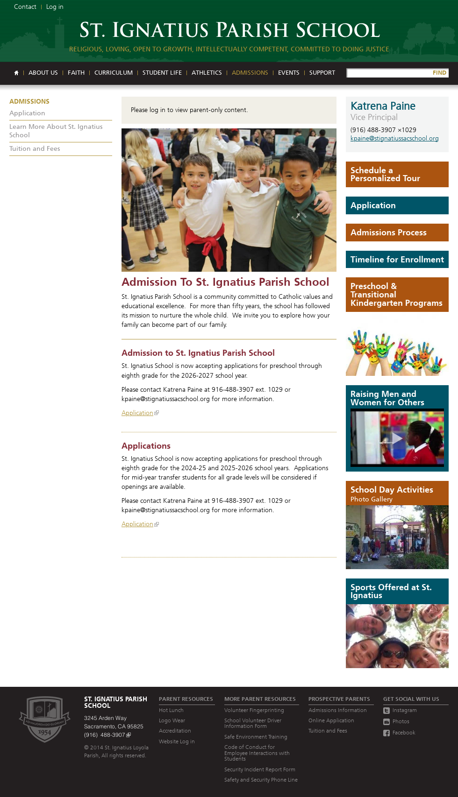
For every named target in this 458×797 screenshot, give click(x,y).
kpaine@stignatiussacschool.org (395, 138)
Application (137, 413)
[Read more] (229, 200)
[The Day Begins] (397, 537)
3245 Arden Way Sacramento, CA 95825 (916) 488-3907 (113, 726)
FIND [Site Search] (439, 72)
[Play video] (397, 438)
